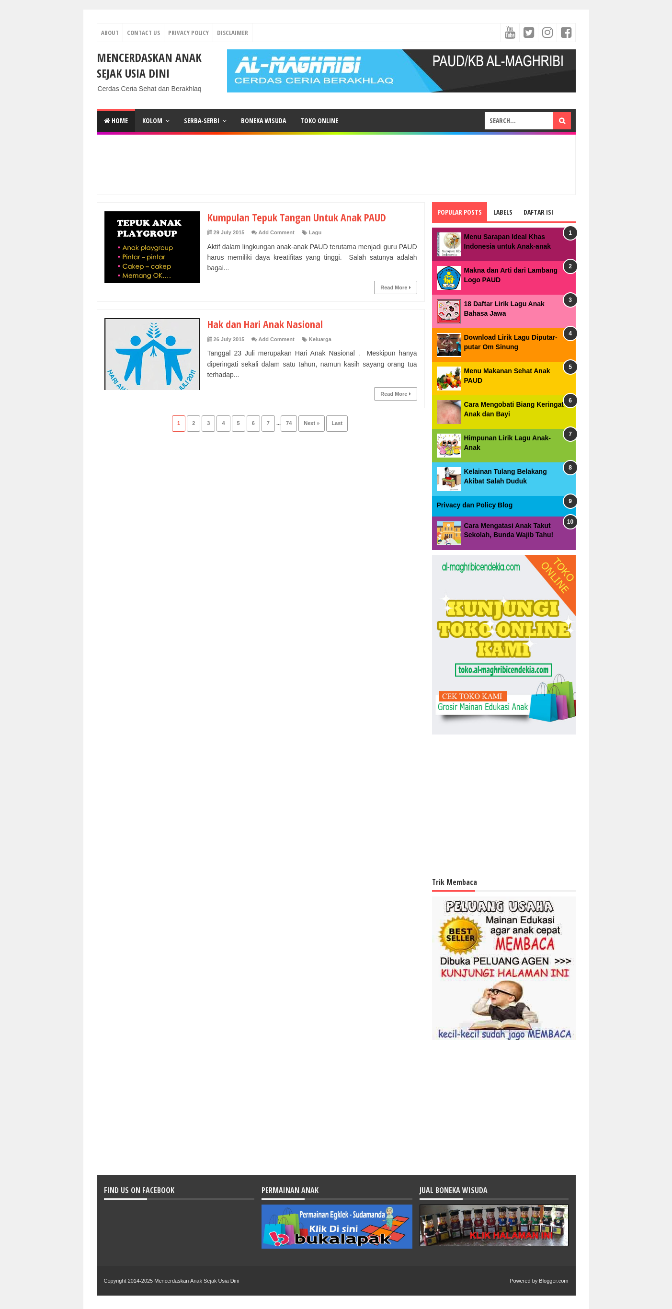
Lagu (315, 232)
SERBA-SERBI (201, 120)
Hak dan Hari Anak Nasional (265, 324)
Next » (311, 423)
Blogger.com (553, 1281)
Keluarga (320, 339)
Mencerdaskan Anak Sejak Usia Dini (149, 65)
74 (289, 423)
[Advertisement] (336, 163)
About (110, 32)
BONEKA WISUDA (263, 120)
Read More (395, 287)
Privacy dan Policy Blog (475, 505)
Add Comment (277, 232)
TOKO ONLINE (319, 120)
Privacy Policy (188, 32)
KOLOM (152, 120)
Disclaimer (232, 32)
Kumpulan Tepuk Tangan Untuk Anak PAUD (297, 217)
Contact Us (143, 32)
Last (336, 423)
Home (116, 120)
